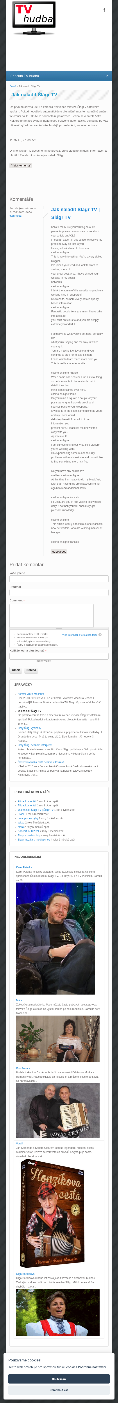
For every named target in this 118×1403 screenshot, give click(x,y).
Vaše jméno (17, 573)
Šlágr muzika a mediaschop (34, 839)
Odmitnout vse (59, 1390)
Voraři (19, 1143)
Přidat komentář (21, 165)
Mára (19, 1000)
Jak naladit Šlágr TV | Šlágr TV (36, 809)
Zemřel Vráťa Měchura (31, 693)
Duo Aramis (23, 1068)
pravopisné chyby (28, 818)
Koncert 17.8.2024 (28, 831)
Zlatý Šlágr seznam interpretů (35, 745)
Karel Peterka (24, 867)
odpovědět (59, 551)
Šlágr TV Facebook (104, 10)
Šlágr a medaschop (29, 835)
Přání (21, 814)
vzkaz (21, 822)
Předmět (15, 587)
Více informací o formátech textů (79, 635)
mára (21, 826)
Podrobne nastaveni (92, 1367)
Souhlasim (59, 1379)
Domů (12, 86)
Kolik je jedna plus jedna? (27, 650)
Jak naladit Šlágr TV (29, 711)
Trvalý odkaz (15, 216)
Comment (17, 600)
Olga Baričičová (25, 1273)
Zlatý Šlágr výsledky (29, 728)
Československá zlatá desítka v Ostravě (41, 762)
